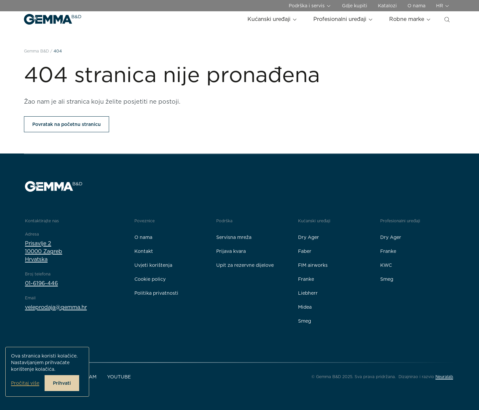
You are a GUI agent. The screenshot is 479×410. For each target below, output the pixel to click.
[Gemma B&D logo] (52, 19)
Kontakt (143, 251)
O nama (416, 5)
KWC (386, 265)
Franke (306, 279)
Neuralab (444, 376)
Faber (304, 251)
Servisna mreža (233, 237)
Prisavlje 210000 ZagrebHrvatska (43, 251)
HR (443, 6)
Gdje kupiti (354, 5)
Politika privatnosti (156, 293)
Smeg (304, 321)
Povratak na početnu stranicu (66, 124)
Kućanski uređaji (272, 19)
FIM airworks (313, 265)
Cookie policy (150, 279)
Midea (305, 307)
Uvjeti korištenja (153, 265)
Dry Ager (308, 237)
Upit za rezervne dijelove (245, 265)
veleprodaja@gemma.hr (56, 307)
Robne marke (410, 19)
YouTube (119, 376)
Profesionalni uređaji (343, 19)
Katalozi (387, 5)
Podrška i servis (310, 6)
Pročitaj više (25, 383)
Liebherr (308, 293)
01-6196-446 (41, 283)
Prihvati (62, 383)
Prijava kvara (231, 251)
